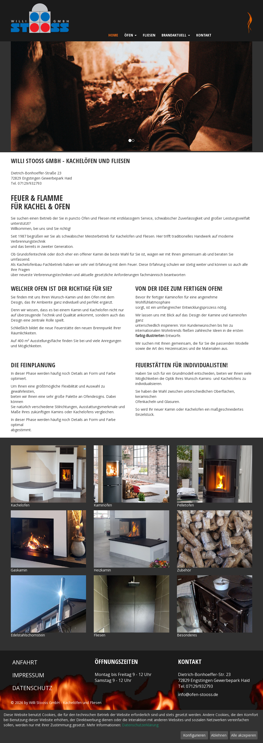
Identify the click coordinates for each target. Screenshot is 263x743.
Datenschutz (32, 688)
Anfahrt (24, 662)
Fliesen (149, 34)
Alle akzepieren (243, 735)
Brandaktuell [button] (176, 34)
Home (113, 34)
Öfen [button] (130, 34)
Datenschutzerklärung (140, 724)
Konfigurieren (194, 735)
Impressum (28, 675)
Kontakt (203, 34)
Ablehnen (219, 735)
